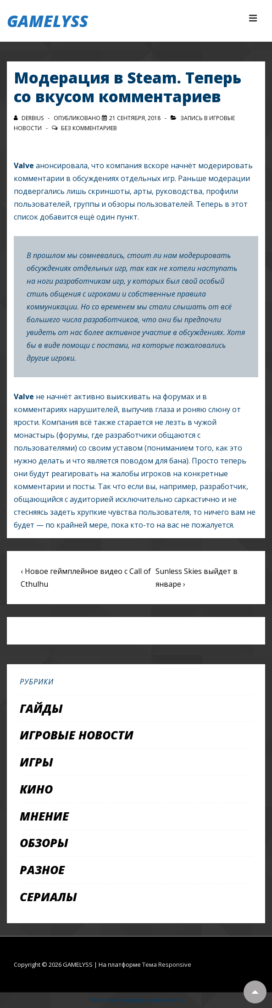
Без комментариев (89, 128)
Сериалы (48, 896)
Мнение (44, 816)
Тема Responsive (166, 964)
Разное (42, 869)
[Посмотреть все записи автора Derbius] (29, 118)
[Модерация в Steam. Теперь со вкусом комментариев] (135, 118)
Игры (36, 762)
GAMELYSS (47, 21)
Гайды (41, 708)
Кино (36, 789)
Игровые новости (76, 735)
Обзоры (44, 842)
